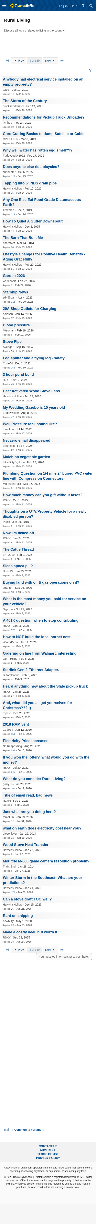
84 (12, 143)
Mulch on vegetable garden (26, 457)
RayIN (7, 800)
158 (13, 734)
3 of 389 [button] (34, 60)
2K (12, 925)
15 (12, 193)
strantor (7, 587)
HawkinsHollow (12, 188)
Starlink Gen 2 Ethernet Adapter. (31, 670)
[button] (4, 5)
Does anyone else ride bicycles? (31, 167)
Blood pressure (16, 325)
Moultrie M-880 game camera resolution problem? (46, 861)
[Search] (91, 6)
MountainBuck (12, 483)
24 (12, 247)
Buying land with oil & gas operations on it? (41, 582)
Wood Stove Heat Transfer (26, 845)
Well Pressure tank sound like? (30, 424)
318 (13, 302)
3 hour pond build (18, 375)
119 (13, 214)
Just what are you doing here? (29, 812)
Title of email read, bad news (28, 795)
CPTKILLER (10, 139)
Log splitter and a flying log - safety (34, 358)
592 (13, 750)
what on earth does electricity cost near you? (42, 828)
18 (12, 466)
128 (13, 176)
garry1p (7, 784)
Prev (18, 60)
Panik (6, 521)
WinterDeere (11, 642)
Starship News (15, 292)
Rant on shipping (18, 916)
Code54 (8, 363)
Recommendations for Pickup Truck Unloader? (44, 117)
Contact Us (48, 1146)
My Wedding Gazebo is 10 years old (34, 407)
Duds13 (8, 571)
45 (12, 384)
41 (12, 542)
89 (12, 613)
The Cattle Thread (18, 549)
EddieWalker (11, 412)
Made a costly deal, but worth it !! (32, 932)
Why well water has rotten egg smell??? (38, 150)
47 (12, 417)
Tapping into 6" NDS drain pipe (30, 183)
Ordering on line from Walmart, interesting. (40, 653)
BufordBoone (11, 675)
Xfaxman (8, 210)
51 (12, 269)
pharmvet (9, 243)
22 (12, 450)
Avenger (8, 347)
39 (12, 160)
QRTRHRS (10, 658)
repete (7, 713)
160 (13, 788)
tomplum (8, 429)
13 (12, 592)
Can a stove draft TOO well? (27, 899)
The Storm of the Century (25, 101)
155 (13, 367)
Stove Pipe (12, 342)
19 (12, 127)
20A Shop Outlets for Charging (29, 309)
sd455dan (9, 297)
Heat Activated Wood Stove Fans (31, 391)
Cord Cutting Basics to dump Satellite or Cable (43, 134)
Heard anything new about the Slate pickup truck (45, 686)
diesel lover (10, 833)
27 (12, 696)
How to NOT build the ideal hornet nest (37, 637)
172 (13, 892)
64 (12, 433)
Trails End (9, 866)
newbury (8, 921)
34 (12, 504)
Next (50, 60)
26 (12, 909)
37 (12, 821)
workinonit (9, 281)
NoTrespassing (12, 746)
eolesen (8, 314)
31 (12, 488)
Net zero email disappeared (26, 440)
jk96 (5, 379)
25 (12, 400)
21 (12, 110)
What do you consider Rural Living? (34, 779)
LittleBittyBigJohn (14, 462)
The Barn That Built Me (23, 238)
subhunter (9, 172)
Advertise (48, 1150)
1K (12, 838)
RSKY (7, 500)
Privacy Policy (48, 1158)
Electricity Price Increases (25, 741)
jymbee (7, 122)
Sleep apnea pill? (18, 566)
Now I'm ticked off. (19, 533)
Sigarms (8, 609)
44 (12, 94)
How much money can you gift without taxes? (43, 495)
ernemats (9, 445)
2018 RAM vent (16, 724)
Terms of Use (48, 1154)
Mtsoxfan (8, 330)
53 (12, 351)
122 (13, 630)
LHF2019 (9, 554)
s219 (6, 89)
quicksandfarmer (13, 106)
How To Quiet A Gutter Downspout (33, 221)
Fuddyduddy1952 (14, 155)
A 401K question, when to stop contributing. (41, 620)
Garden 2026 (14, 276)
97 (12, 318)
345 (13, 772)
